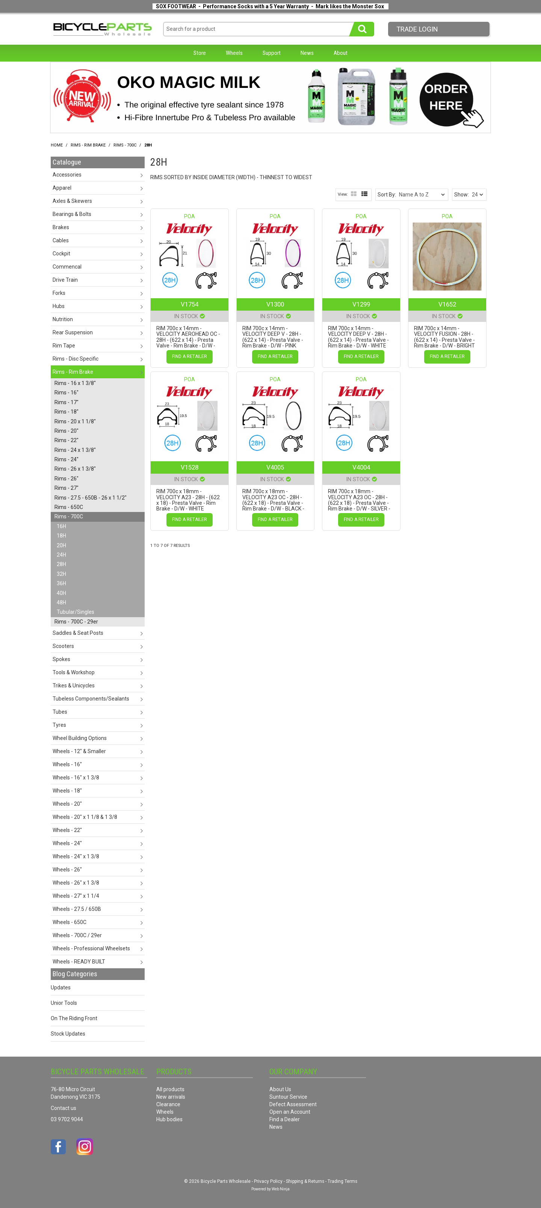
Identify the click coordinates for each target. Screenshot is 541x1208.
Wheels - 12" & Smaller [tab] (79, 751)
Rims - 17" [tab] (66, 402)
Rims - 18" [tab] (66, 412)
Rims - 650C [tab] (68, 507)
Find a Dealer (284, 1119)
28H (61, 564)
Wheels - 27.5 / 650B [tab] (77, 909)
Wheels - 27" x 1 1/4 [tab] (76, 896)
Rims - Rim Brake (88, 145)
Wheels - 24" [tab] (67, 843)
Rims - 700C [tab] (68, 516)
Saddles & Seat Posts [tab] (78, 633)
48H (61, 602)
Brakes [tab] (61, 227)
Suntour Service (288, 1097)
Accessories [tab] (67, 175)
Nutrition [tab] (63, 319)
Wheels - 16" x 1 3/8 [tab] (76, 778)
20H (61, 545)
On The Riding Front (74, 1018)
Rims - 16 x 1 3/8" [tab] (75, 383)
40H (61, 593)
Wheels (234, 53)
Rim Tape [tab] (64, 346)
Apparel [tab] (62, 188)
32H (61, 574)
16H (61, 526)
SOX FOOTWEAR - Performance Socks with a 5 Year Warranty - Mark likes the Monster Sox (270, 6)
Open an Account (289, 1112)
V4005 (275, 467)
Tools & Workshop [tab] (74, 672)
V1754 (189, 304)
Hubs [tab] (59, 306)
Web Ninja (281, 1189)
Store (199, 53)
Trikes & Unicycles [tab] (74, 686)
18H (61, 536)
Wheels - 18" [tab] (67, 791)
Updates (61, 988)
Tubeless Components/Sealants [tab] (91, 699)
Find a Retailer (189, 356)
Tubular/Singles (75, 612)
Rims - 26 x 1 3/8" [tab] (75, 469)
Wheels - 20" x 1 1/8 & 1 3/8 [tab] (85, 817)
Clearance (168, 1104)
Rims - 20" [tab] (66, 431)
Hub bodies (169, 1119)
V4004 (361, 467)
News (307, 53)
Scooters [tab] (63, 646)
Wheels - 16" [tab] (67, 764)
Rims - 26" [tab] (66, 479)
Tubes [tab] (60, 712)
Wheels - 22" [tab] (67, 830)
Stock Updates (68, 1034)
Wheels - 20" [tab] (67, 804)
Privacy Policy (268, 1181)
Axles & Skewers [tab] (72, 201)
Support (272, 53)
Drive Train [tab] (65, 280)
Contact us (63, 1108)
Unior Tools (64, 1003)
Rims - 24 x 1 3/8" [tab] (75, 450)
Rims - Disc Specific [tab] (75, 359)
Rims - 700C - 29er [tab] (76, 622)
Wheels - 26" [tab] (67, 870)
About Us (280, 1089)
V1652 (447, 304)
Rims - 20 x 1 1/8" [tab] (75, 421)
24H (61, 555)
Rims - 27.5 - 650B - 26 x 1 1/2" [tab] (90, 498)
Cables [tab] (61, 240)
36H (61, 583)
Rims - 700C (124, 145)
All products (170, 1089)
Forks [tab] (59, 293)
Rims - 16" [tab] (66, 393)
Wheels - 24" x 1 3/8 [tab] (76, 856)
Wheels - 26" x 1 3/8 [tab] (76, 883)
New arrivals (170, 1097)
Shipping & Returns (305, 1181)
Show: (461, 195)
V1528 (189, 467)
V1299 (361, 304)
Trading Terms (342, 1181)
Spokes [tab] (61, 659)
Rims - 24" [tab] (66, 459)
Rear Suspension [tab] (73, 332)
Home (57, 145)
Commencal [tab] (67, 267)
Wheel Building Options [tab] (80, 738)
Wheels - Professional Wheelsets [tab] (91, 948)
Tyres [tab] (59, 725)
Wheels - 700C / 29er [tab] (77, 935)
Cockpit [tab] (61, 254)
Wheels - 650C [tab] (69, 922)
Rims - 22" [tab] (66, 440)
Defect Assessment (293, 1104)
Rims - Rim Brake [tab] (73, 372)
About (341, 53)
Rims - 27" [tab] (66, 488)
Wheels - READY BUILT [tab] (79, 962)
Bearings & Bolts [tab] (72, 214)
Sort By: (387, 195)
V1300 (275, 304)
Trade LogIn (417, 29)
